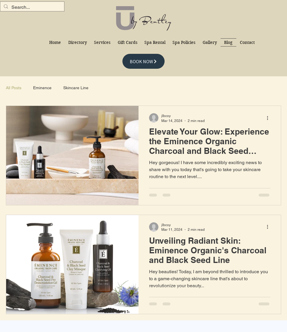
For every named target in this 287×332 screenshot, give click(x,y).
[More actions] (269, 117)
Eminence (42, 87)
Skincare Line (75, 87)
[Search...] (31, 7)
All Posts (13, 87)
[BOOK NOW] (143, 61)
